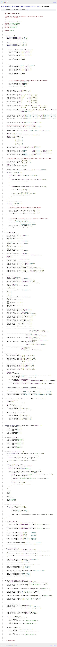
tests (38, 6)
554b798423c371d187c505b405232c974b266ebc (21, 6)
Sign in (54, 2)
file (28, 9)
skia (2, 6)
